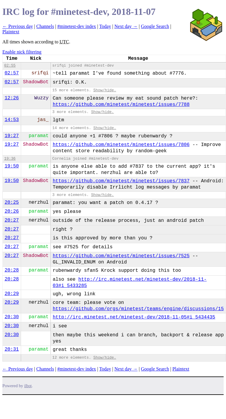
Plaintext (10, 31)
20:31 (11, 349)
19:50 (11, 166)
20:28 (11, 270)
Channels (45, 26)
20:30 (11, 317)
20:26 (11, 211)
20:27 (11, 220)
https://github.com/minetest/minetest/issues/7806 (121, 144)
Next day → (126, 26)
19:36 (9, 158)
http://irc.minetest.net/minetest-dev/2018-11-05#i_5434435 (134, 317)
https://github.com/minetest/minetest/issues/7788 (121, 104)
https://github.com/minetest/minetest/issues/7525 (121, 256)
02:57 (11, 73)
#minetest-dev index (76, 26)
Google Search (155, 26)
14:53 (11, 120)
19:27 (11, 136)
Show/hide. (104, 90)
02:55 (9, 65)
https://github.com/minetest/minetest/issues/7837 (121, 181)
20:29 (11, 293)
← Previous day (17, 26)
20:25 (11, 202)
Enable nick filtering (22, 51)
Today (105, 26)
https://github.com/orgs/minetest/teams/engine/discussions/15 (138, 309)
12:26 (11, 98)
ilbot (28, 386)
